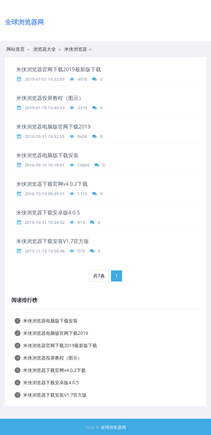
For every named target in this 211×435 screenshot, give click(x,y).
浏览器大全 (44, 49)
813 (81, 222)
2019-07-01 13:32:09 (45, 79)
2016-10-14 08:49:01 (45, 194)
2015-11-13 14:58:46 (45, 251)
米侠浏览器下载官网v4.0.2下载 (52, 183)
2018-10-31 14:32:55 (45, 136)
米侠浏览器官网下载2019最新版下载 (58, 69)
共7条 (99, 276)
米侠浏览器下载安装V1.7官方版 (52, 241)
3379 (82, 108)
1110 (82, 194)
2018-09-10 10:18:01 (45, 165)
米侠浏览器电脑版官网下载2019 (53, 126)
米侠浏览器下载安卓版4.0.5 (48, 212)
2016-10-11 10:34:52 (45, 222)
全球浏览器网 (113, 427)
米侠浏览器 (75, 49)
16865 (84, 165)
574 (81, 251)
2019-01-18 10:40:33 (45, 108)
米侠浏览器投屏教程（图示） (50, 98)
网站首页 (15, 49)
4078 (82, 79)
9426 (82, 136)
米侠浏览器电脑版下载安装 (47, 155)
